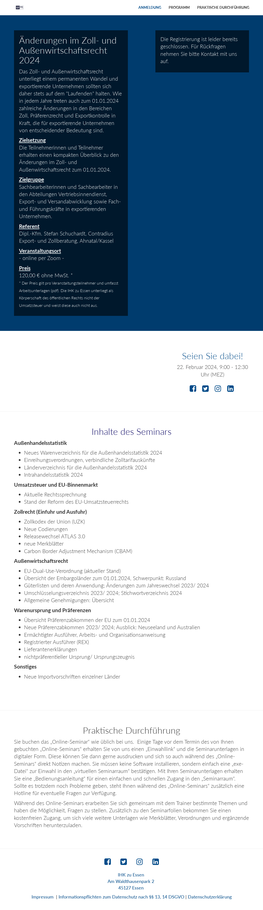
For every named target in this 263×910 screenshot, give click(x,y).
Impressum (43, 896)
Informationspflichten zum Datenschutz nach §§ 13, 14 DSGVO (121, 896)
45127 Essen (131, 887)
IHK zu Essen (131, 874)
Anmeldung (149, 7)
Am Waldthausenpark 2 (131, 881)
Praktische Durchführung (223, 7)
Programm (179, 7)
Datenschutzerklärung (210, 896)
